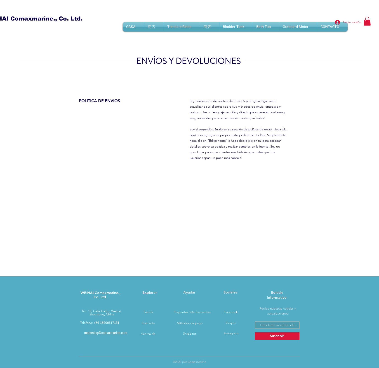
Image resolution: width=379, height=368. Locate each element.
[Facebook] (231, 312)
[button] (367, 21)
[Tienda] (148, 312)
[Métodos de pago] (190, 323)
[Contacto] (148, 323)
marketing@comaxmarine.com (105, 333)
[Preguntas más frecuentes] (192, 312)
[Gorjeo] (231, 323)
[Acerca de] (148, 333)
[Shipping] (190, 333)
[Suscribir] (277, 336)
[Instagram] (231, 333)
